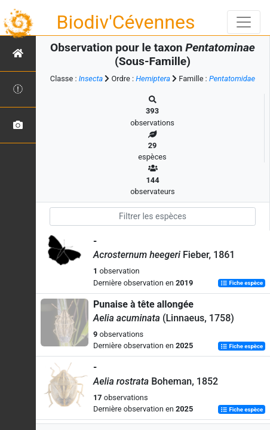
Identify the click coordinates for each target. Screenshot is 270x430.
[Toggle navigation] (243, 22)
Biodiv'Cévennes (126, 22)
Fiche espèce (241, 283)
